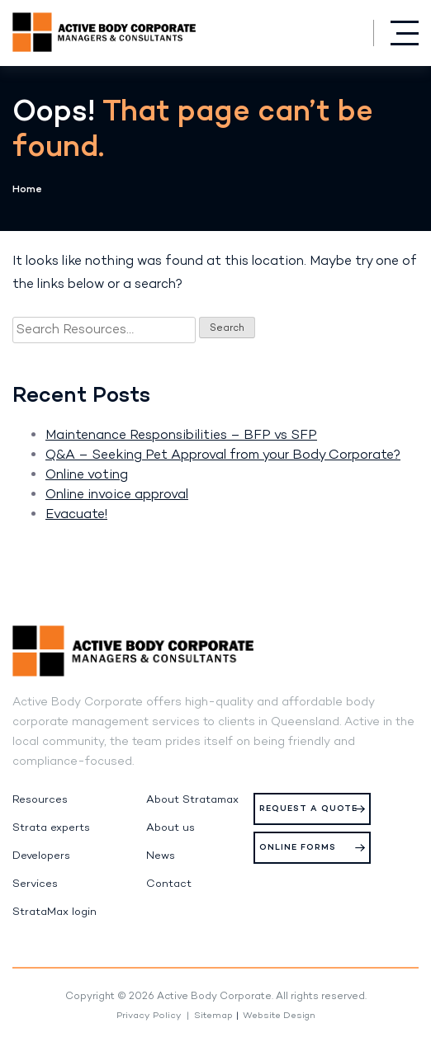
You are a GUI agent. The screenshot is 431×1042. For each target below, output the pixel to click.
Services (35, 884)
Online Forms (297, 847)
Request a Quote (308, 809)
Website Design (279, 1016)
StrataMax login (54, 912)
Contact (169, 884)
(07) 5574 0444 (349, 32)
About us (170, 828)
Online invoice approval (116, 495)
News (160, 856)
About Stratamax (192, 800)
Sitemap (213, 1016)
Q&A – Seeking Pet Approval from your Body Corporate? (222, 455)
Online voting (86, 475)
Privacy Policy (149, 1016)
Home (27, 189)
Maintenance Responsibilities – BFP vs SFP (181, 436)
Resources (40, 800)
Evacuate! (76, 515)
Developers (41, 856)
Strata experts (51, 828)
